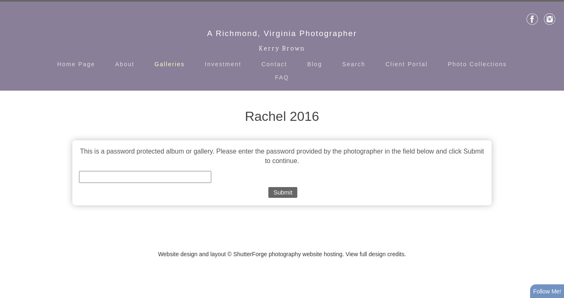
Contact (274, 64)
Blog (314, 64)
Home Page (76, 64)
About (125, 64)
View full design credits (375, 254)
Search (353, 64)
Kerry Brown (282, 49)
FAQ (282, 77)
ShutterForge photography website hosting (287, 254)
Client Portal (406, 64)
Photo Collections (477, 64)
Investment (223, 64)
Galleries (170, 64)
